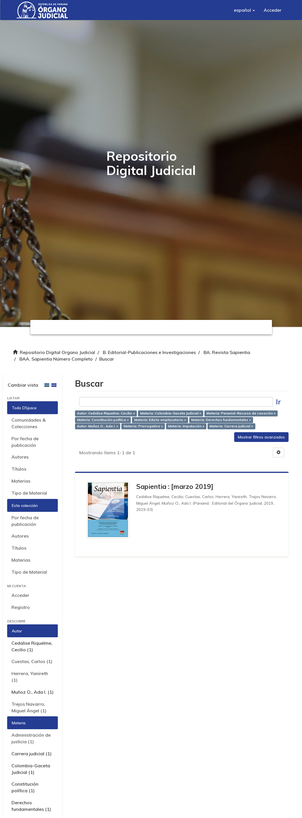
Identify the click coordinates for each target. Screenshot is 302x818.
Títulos (18, 469)
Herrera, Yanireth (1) (29, 676)
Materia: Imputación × (186, 426)
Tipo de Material (29, 493)
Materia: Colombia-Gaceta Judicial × (170, 413)
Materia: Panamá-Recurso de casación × (241, 413)
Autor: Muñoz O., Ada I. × (97, 426)
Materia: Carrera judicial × (231, 426)
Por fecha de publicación (25, 442)
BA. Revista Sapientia (227, 352)
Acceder (20, 595)
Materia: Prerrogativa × (143, 426)
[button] (244, 10)
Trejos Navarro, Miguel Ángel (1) (28, 707)
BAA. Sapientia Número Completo (56, 359)
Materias (20, 481)
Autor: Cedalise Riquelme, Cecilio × (106, 413)
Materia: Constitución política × (103, 420)
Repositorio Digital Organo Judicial (57, 352)
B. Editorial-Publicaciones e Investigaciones (149, 352)
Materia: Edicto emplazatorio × (160, 420)
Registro (20, 607)
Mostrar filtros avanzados (261, 437)
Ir (278, 401)
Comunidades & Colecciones (28, 423)
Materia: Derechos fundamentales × (221, 420)
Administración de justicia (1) (31, 738)
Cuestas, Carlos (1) (31, 661)
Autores (20, 457)
